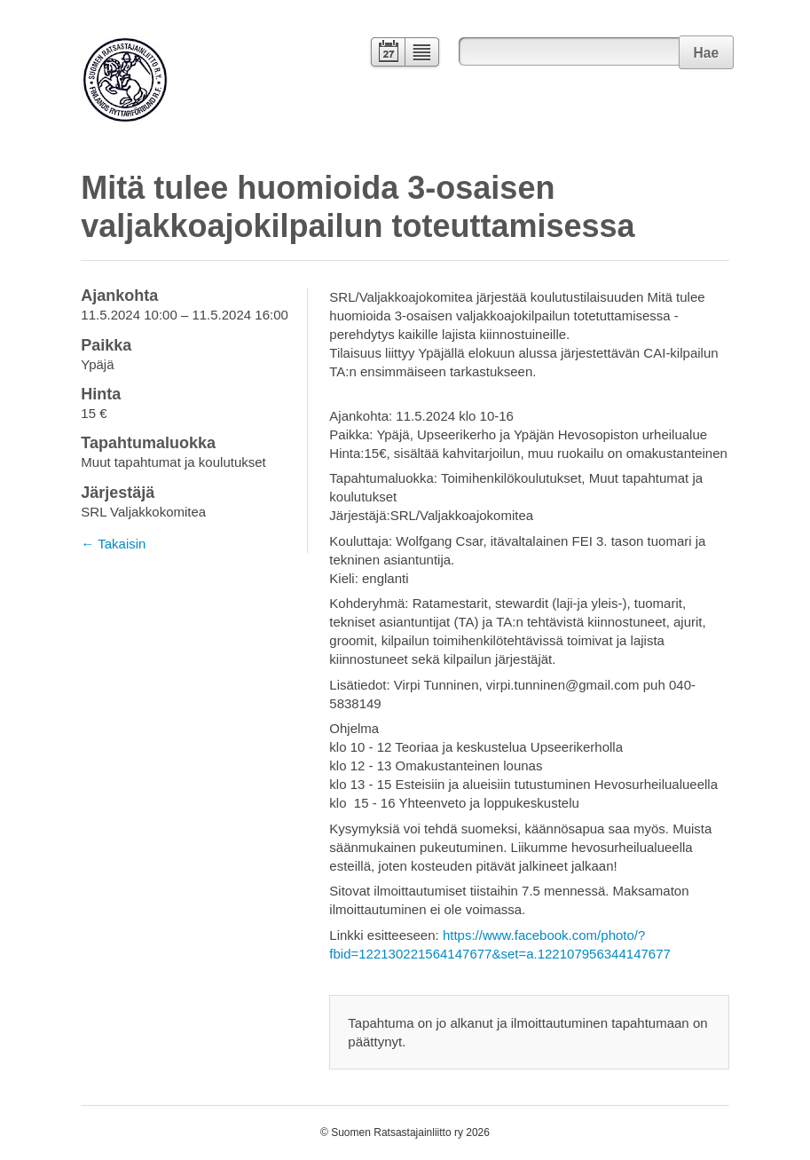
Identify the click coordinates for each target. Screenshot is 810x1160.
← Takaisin (113, 543)
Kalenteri (386, 54)
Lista (423, 54)
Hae (706, 52)
